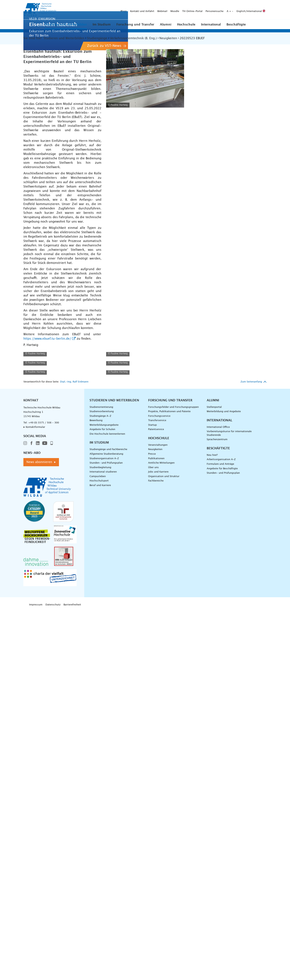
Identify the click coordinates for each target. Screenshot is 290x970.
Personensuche (155, 10)
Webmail (103, 10)
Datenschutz (52, 965)
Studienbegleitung (100, 828)
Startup (152, 785)
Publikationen (156, 819)
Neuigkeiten (155, 810)
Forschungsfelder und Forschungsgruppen (173, 767)
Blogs (64, 10)
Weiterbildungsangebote (104, 785)
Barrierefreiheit (72, 965)
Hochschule (186, 24)
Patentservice (156, 790)
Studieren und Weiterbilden (65, 24)
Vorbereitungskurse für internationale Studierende (229, 794)
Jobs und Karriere (158, 832)
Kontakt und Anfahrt (82, 10)
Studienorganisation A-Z (104, 819)
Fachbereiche (156, 841)
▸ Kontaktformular (34, 787)
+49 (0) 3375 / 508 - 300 (43, 783)
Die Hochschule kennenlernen (107, 794)
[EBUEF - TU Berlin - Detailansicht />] (62, 465)
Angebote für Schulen (102, 790)
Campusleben (98, 837)
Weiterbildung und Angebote (224, 772)
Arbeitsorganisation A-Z (221, 820)
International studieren (103, 832)
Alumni (165, 24)
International (211, 24)
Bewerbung (96, 781)
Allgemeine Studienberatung (106, 814)
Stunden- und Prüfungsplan (106, 823)
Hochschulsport (99, 841)
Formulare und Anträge (220, 824)
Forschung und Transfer (135, 24)
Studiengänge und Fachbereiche (108, 810)
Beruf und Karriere (100, 846)
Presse (152, 814)
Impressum (35, 965)
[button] (66, 24)
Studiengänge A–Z (100, 776)
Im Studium (102, 24)
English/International (191, 10)
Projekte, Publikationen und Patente (169, 772)
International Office (218, 787)
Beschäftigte (236, 24)
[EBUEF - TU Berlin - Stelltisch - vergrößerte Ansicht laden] (145, 139)
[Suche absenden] (260, 10)
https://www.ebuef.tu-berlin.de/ (47, 400)
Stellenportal (214, 767)
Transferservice (157, 781)
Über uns (153, 828)
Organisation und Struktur (163, 837)
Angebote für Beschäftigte (222, 829)
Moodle (115, 10)
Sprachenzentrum (217, 800)
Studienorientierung (101, 767)
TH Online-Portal (132, 10)
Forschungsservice (159, 776)
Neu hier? (212, 815)
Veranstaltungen (158, 805)
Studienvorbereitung (102, 772)
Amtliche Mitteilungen (161, 823)
